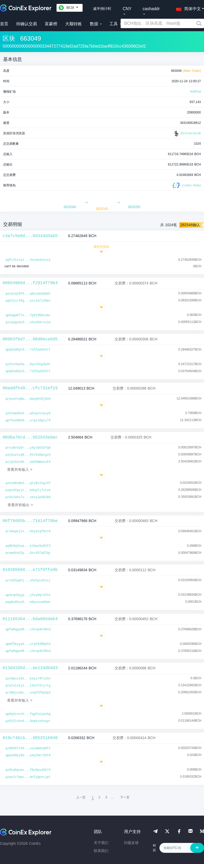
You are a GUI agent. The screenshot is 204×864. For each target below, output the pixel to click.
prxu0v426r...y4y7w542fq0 (28, 448)
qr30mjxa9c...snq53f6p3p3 (28, 693)
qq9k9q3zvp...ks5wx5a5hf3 (28, 546)
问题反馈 (131, 843)
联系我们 (101, 851)
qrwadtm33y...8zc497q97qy (28, 553)
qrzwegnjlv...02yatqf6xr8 (28, 531)
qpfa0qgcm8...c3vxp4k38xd (28, 629)
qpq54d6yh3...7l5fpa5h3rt (28, 350)
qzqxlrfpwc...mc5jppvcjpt (28, 777)
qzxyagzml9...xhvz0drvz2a (28, 322)
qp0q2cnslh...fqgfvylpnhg (28, 714)
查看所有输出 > (20, 505)
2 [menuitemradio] (99, 797)
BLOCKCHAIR (187, 133)
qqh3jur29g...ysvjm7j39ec (28, 301)
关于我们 (101, 843)
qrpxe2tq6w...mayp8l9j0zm (28, 399)
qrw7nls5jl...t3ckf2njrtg (28, 686)
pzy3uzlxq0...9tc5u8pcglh (28, 455)
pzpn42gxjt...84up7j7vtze (28, 490)
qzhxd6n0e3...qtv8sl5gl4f (28, 483)
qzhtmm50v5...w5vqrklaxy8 (28, 413)
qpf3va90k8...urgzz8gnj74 (28, 420)
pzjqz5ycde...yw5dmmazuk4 (28, 462)
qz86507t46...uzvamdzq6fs (28, 748)
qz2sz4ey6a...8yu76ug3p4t (28, 364)
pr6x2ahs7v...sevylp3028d (28, 497)
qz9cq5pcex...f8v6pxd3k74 (28, 770)
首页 (4, 24)
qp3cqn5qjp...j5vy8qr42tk (28, 595)
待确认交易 (26, 24)
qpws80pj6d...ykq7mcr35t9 (28, 755)
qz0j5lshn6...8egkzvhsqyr (28, 721)
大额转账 (73, 24)
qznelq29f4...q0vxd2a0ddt (28, 294)
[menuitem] (124, 797)
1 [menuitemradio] (93, 797)
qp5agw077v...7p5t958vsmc (28, 315)
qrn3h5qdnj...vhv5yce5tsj (28, 580)
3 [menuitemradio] (106, 797)
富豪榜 (51, 24)
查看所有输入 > (19, 469)
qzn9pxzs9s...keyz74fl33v (28, 679)
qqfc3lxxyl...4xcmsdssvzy (28, 260)
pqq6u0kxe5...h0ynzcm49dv (28, 602)
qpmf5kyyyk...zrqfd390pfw (28, 644)
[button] (187, 8)
